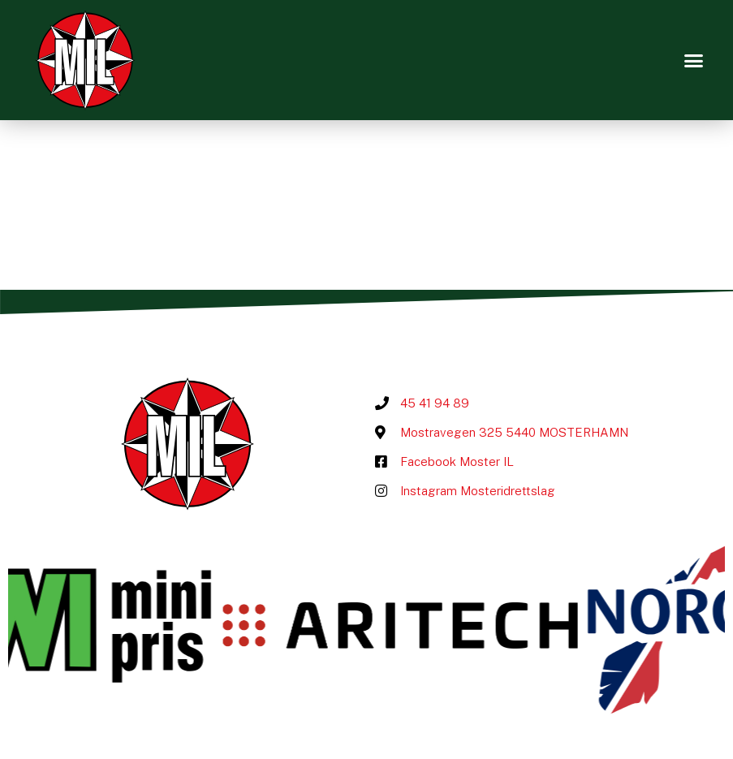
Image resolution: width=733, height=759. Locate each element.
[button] (693, 60)
